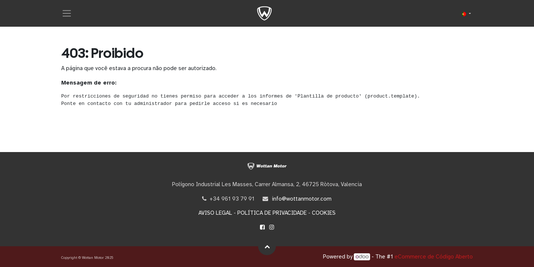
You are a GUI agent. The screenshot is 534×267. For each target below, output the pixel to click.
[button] (267, 246)
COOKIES (324, 213)
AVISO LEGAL (215, 213)
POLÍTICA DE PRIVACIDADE (272, 213)
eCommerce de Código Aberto (434, 256)
